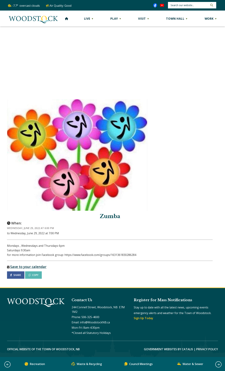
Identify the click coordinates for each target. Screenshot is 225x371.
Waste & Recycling (86, 364)
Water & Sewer (190, 364)
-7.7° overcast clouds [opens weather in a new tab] (26, 6)
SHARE (15, 275)
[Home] (66, 19)
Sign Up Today (143, 318)
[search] (189, 5)
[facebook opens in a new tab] (155, 5)
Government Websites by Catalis (168, 349)
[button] (211, 5)
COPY (33, 275)
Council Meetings (138, 364)
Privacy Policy (207, 349)
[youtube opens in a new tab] (162, 5)
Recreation (35, 364)
